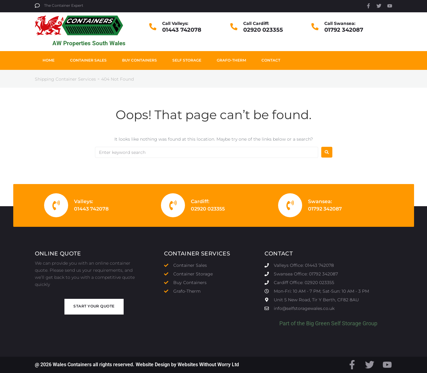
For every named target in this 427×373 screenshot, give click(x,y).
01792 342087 (343, 30)
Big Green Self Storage (333, 323)
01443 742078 (181, 30)
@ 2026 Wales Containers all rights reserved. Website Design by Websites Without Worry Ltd (137, 364)
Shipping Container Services (65, 79)
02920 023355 (263, 30)
